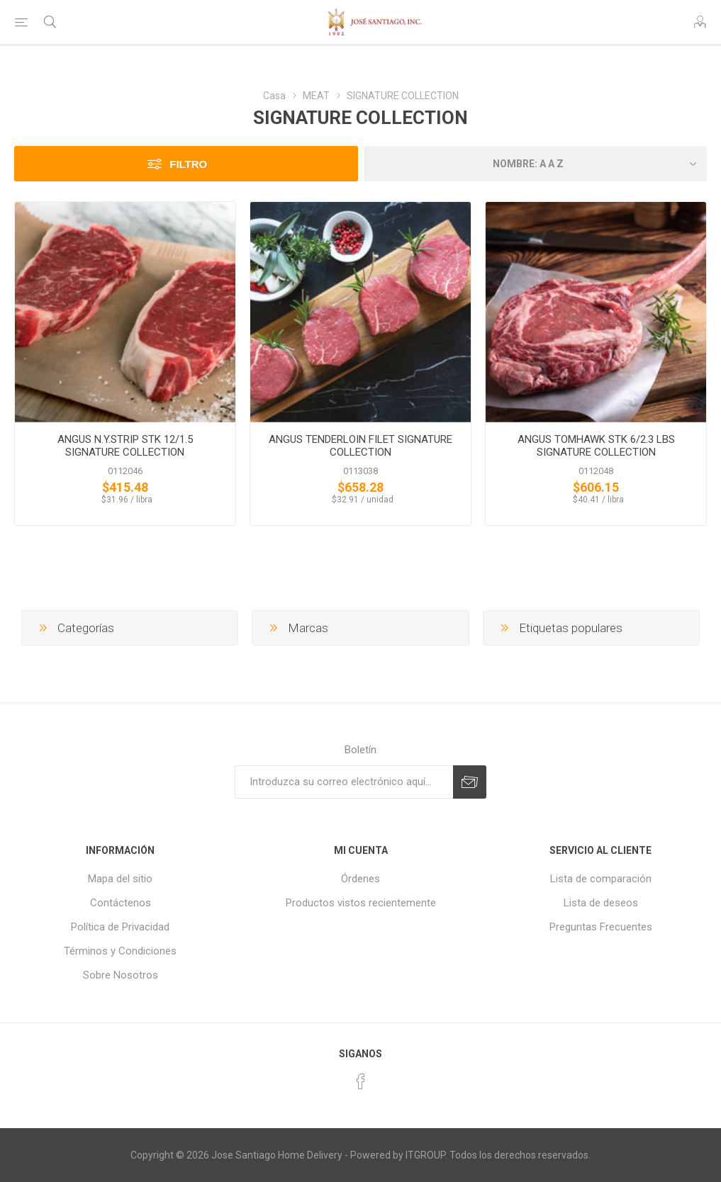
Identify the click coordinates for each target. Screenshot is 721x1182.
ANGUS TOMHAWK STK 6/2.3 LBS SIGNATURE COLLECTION (596, 445)
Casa (274, 95)
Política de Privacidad (120, 927)
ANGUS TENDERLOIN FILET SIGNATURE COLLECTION (360, 445)
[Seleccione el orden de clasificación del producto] (536, 163)
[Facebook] (361, 1081)
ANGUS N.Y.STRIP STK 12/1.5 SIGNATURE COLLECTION (125, 445)
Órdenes (360, 878)
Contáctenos (120, 902)
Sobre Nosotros (120, 975)
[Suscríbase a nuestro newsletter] (344, 782)
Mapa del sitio (120, 878)
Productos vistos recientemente (361, 902)
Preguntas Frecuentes (600, 927)
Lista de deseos (601, 902)
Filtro (188, 164)
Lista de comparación (601, 878)
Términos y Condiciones (120, 951)
